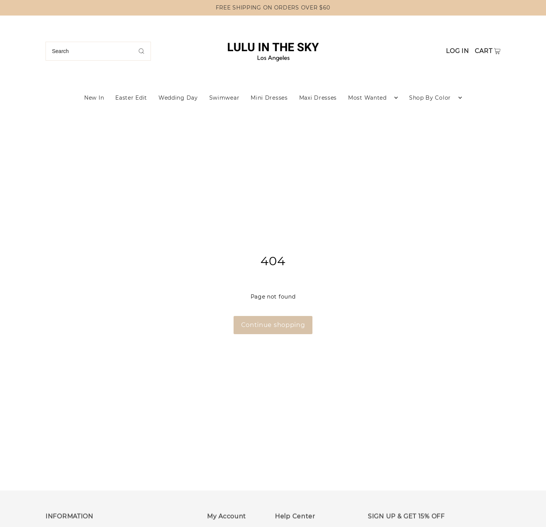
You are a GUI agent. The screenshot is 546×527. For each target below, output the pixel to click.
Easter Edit (131, 97)
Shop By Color (430, 97)
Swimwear (224, 97)
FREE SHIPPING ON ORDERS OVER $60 (273, 7)
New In (94, 97)
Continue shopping (273, 324)
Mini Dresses (269, 97)
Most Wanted (367, 97)
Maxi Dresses (318, 97)
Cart (484, 51)
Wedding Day (178, 97)
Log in (457, 51)
